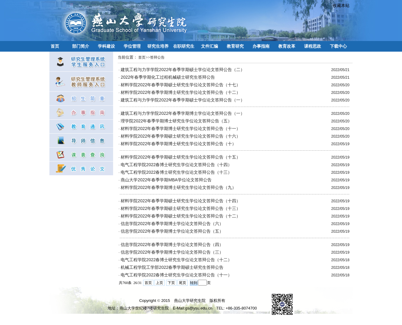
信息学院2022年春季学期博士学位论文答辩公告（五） (172, 231)
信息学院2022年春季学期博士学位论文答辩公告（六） (172, 223)
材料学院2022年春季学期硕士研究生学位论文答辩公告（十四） (180, 200)
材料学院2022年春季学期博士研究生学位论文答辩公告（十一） (180, 128)
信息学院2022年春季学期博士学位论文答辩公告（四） (172, 244)
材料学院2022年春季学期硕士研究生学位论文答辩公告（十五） (180, 157)
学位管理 (132, 46)
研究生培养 (158, 46)
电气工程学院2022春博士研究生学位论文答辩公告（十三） (176, 172)
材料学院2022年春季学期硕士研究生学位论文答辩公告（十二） (180, 216)
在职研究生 (183, 46)
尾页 (182, 283)
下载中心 (338, 46)
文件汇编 (209, 46)
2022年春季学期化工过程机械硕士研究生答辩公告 (168, 77)
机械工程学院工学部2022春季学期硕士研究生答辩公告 (172, 267)
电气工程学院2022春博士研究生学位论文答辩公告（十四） (176, 164)
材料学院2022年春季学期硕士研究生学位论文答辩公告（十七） (180, 84)
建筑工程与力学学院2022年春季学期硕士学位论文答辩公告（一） (183, 100)
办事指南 (261, 46)
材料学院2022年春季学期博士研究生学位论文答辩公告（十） (178, 143)
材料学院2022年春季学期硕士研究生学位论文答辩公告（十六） (180, 136)
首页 (55, 46)
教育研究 (235, 46)
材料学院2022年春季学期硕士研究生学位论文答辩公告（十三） (180, 208)
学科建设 (106, 46)
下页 (171, 283)
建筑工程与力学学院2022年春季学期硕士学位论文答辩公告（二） (183, 69)
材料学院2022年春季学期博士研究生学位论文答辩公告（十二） (180, 92)
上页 (159, 283)
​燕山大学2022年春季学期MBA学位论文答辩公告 (166, 179)
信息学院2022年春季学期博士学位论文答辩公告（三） (172, 252)
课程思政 (312, 46)
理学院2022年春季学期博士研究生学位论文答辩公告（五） (176, 120)
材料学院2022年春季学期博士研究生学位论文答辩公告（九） (178, 187)
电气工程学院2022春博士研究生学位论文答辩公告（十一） (176, 274)
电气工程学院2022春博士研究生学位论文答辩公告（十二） (176, 259)
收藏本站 (339, 5)
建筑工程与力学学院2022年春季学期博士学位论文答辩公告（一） (183, 113)
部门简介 (80, 46)
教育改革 (286, 46)
